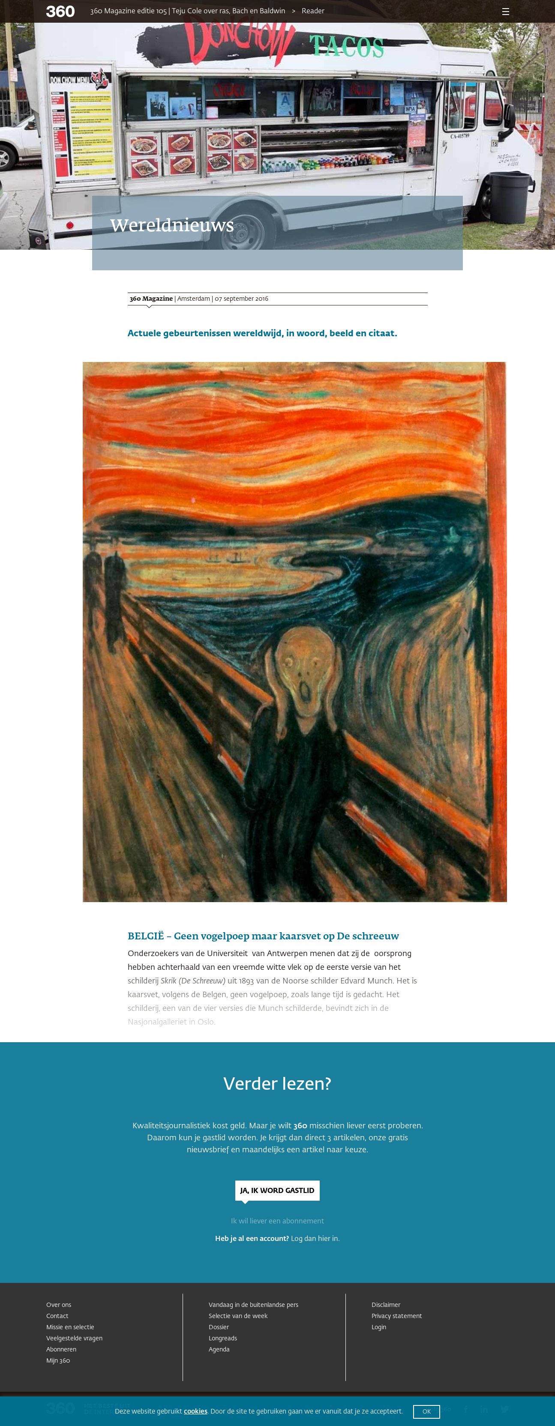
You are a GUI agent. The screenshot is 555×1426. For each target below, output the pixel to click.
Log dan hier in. (315, 1239)
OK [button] (427, 1412)
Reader (313, 11)
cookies (195, 1411)
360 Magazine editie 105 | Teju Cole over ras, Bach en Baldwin (187, 11)
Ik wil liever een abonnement (277, 1221)
